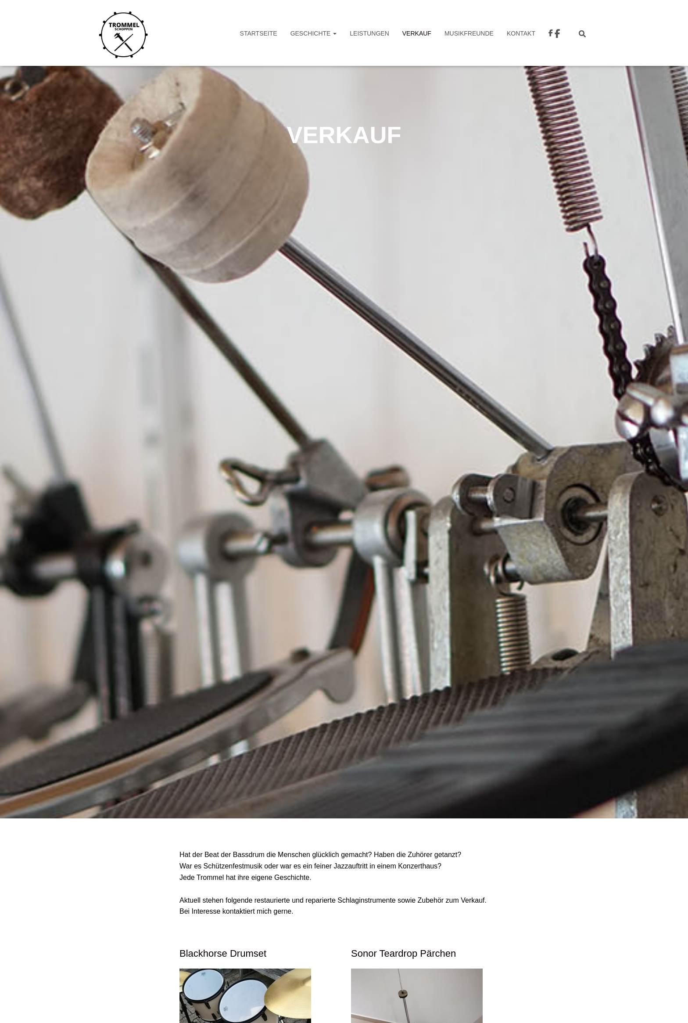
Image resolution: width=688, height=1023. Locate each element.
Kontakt (521, 33)
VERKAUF (416, 33)
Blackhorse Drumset (222, 953)
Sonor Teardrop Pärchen (403, 953)
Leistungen (369, 33)
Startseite (258, 33)
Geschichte (313, 33)
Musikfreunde (469, 33)
